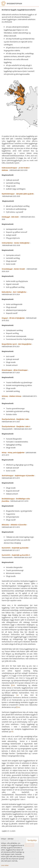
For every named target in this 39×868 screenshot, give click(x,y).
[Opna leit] (33, 3)
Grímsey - (11, 396)
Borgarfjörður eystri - (17, 344)
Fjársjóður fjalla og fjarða (24, 194)
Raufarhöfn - (15, 548)
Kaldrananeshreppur (9, 168)
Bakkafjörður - (14, 292)
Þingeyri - (13, 318)
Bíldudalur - (14, 525)
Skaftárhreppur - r (18, 476)
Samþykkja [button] (32, 840)
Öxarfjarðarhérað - (15, 419)
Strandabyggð (7, 269)
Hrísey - (13, 452)
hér (14, 685)
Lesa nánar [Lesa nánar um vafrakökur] (5, 865)
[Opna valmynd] (37, 3)
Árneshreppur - (15, 370)
